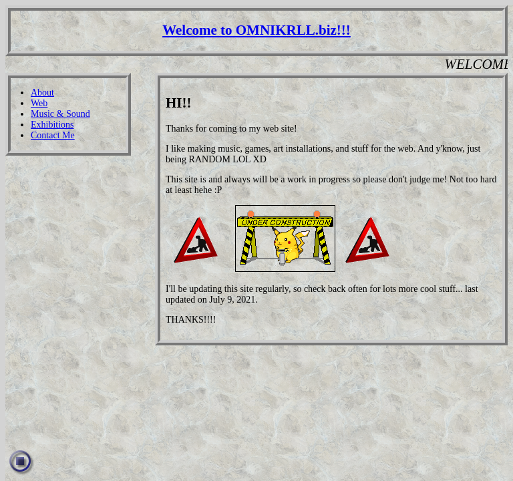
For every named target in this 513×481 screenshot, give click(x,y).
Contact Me (53, 135)
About (42, 93)
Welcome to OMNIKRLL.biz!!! (256, 30)
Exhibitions (52, 125)
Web (39, 103)
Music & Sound (60, 114)
